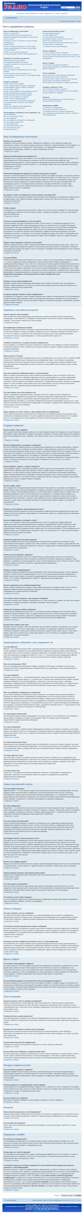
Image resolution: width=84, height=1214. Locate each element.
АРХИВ (27, 13)
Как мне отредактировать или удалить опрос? (18, 93)
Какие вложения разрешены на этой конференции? (59, 99)
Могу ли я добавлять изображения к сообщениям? (19, 120)
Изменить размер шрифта (78, 17)
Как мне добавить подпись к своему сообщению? (19, 87)
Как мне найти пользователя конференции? (56, 80)
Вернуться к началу (12, 151)
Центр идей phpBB (40, 1156)
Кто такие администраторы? (51, 33)
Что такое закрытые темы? (12, 127)
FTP (53, 13)
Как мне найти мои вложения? (52, 101)
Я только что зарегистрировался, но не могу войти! (19, 46)
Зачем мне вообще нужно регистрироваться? (18, 35)
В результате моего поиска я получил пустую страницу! (60, 79)
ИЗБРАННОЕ (34, 13)
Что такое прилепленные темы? (14, 125)
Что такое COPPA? (9, 50)
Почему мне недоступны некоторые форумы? (18, 95)
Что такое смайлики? (10, 118)
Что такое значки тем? (11, 129)
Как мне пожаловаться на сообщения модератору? (19, 100)
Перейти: (57, 1195)
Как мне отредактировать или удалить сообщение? (20, 85)
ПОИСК (58, 13)
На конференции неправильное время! (16, 62)
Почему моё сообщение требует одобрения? (18, 106)
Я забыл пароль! (9, 44)
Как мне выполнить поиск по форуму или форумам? (59, 75)
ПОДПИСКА (48, 13)
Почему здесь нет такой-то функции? (54, 109)
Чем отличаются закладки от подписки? (55, 89)
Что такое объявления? (11, 124)
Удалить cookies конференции (52, 1200)
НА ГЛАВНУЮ (20, 13)
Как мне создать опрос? (11, 89)
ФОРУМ (41, 13)
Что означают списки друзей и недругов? (55, 65)
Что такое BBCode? (10, 114)
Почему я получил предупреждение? (15, 98)
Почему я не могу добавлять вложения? (16, 97)
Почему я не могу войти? (11, 33)
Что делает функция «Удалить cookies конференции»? (21, 54)
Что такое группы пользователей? (53, 37)
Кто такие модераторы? (50, 35)
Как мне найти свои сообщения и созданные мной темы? (60, 82)
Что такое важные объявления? (13, 122)
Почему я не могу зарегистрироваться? (16, 52)
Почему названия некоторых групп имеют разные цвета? (60, 42)
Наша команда (37, 1200)
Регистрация (71, 21)
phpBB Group (65, 1141)
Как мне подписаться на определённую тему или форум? (60, 91)
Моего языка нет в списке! (12, 68)
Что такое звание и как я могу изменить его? (17, 73)
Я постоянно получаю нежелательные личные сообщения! (61, 54)
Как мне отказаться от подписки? (53, 92)
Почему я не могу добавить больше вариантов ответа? (21, 91)
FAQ (62, 21)
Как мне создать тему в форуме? (14, 83)
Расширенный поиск (73, 9)
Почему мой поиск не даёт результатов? (55, 77)
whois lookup (58, 1171)
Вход (78, 21)
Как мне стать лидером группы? (53, 40)
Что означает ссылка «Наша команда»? (55, 46)
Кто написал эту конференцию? (52, 107)
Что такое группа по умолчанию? (53, 44)
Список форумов (11, 18)
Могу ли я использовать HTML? (13, 116)
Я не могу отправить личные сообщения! (55, 53)
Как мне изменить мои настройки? (14, 60)
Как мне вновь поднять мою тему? (14, 108)
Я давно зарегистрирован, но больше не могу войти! (20, 48)
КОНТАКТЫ (64, 13)
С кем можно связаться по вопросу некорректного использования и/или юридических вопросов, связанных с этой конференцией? (61, 113)
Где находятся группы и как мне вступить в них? (58, 39)
